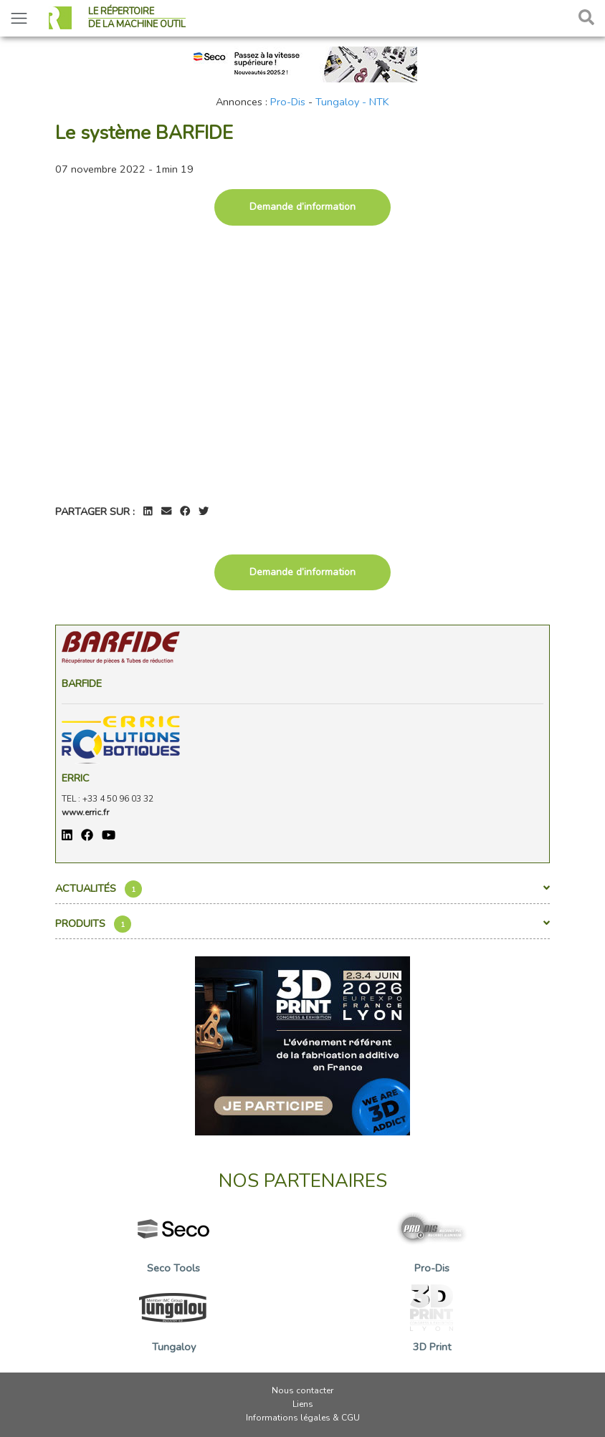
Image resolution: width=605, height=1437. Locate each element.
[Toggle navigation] (19, 18)
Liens (302, 1404)
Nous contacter (302, 1390)
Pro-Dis (287, 102)
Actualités (302, 889)
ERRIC (76, 778)
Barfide (82, 683)
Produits (302, 924)
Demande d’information (302, 206)
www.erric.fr (85, 812)
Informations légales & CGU (303, 1417)
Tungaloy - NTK (352, 102)
